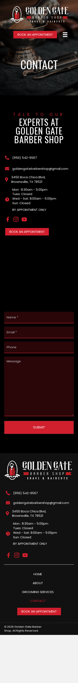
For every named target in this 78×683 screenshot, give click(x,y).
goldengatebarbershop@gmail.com (40, 168)
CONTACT (38, 601)
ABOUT (38, 583)
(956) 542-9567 (24, 157)
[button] (35, 34)
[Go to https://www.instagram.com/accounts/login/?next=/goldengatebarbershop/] (16, 220)
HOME (37, 574)
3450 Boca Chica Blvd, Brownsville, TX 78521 (28, 179)
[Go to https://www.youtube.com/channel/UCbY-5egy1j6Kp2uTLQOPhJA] (24, 220)
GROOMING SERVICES (38, 592)
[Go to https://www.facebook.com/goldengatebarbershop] (7, 220)
